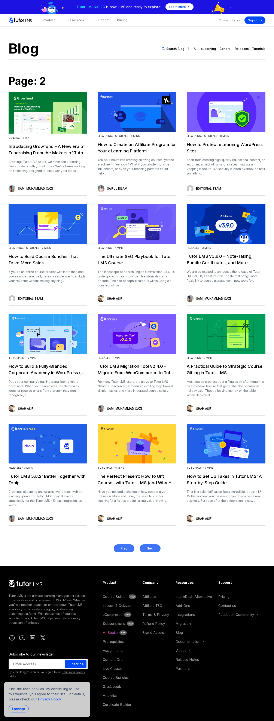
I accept (18, 709)
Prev (124, 548)
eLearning (208, 49)
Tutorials (258, 49)
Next (150, 548)
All (195, 49)
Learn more (179, 7)
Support (99, 20)
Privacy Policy (49, 699)
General (225, 49)
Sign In (255, 20)
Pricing (117, 20)
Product (50, 20)
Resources (76, 20)
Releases (242, 49)
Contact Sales (229, 20)
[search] (174, 49)
